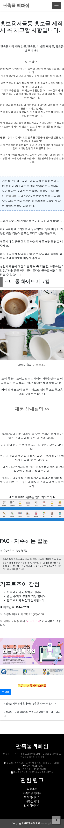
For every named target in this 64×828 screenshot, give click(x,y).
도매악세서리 (32, 797)
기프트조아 (40, 364)
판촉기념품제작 (32, 793)
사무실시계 (32, 801)
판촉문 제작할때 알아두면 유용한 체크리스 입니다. (31, 703)
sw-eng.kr (46, 823)
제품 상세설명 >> (32, 409)
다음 (17, 621)
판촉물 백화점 (16, 5)
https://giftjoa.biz (34, 614)
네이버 (7, 621)
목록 (5, 692)
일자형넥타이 (32, 805)
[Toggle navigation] (56, 5)
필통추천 (32, 789)
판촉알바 (11, 195)
